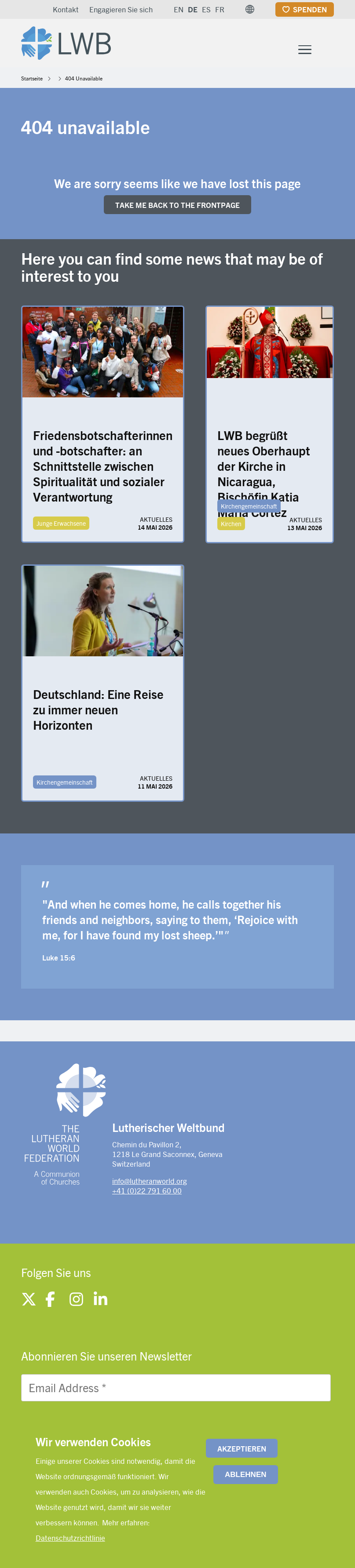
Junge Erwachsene (61, 525)
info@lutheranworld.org (149, 1182)
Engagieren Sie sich (121, 9)
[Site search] (328, 51)
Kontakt (66, 9)
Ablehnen (245, 1474)
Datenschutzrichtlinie (70, 1538)
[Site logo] (68, 42)
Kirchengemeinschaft (249, 508)
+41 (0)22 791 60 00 (147, 1192)
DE (193, 9)
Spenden (310, 9)
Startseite (32, 80)
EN (178, 9)
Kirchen (231, 525)
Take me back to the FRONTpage (177, 206)
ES (206, 9)
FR (219, 9)
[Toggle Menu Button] (304, 50)
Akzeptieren (241, 1448)
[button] (249, 9)
